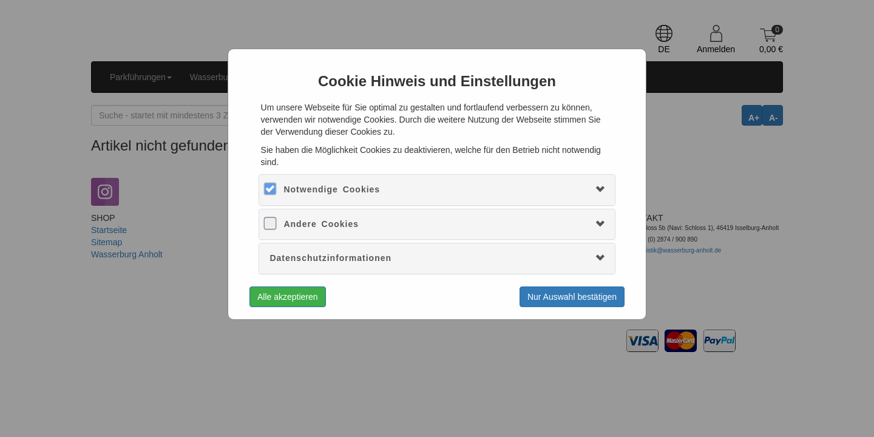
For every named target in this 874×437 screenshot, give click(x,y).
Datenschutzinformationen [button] (330, 258)
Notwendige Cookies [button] (331, 189)
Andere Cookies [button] (321, 224)
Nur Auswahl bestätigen (572, 297)
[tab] (436, 190)
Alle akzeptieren (287, 297)
